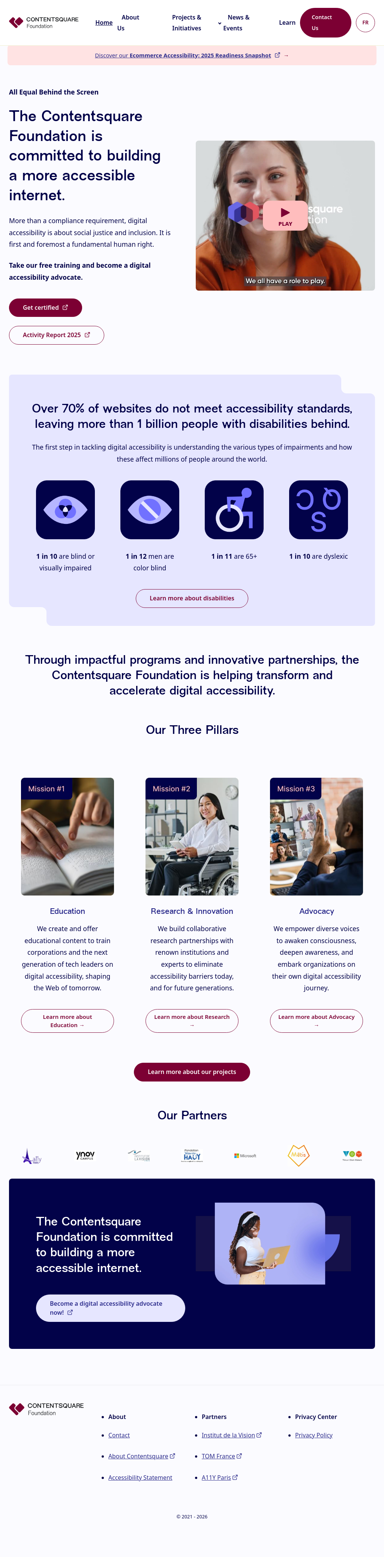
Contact (119, 1435)
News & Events (236, 22)
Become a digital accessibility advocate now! (106, 1308)
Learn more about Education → (67, 1021)
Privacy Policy (314, 1435)
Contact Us (322, 23)
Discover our (183, 55)
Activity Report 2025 (52, 335)
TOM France (218, 1456)
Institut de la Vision (228, 1435)
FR (365, 22)
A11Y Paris (216, 1477)
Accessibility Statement (140, 1477)
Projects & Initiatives (186, 22)
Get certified (41, 307)
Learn (287, 22)
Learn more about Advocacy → (316, 1021)
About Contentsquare (138, 1456)
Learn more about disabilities (192, 598)
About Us (128, 22)
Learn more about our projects (192, 1072)
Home (103, 22)
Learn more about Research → (192, 1021)
